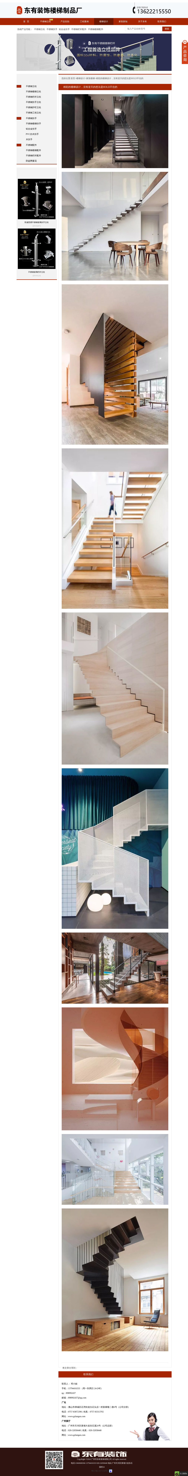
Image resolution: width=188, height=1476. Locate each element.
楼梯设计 (103, 21)
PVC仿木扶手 (32, 134)
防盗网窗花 (31, 161)
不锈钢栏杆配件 (78, 29)
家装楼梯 (90, 78)
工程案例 (84, 21)
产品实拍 (65, 21)
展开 (185, 52)
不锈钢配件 (31, 145)
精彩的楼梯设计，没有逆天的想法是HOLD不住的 (119, 78)
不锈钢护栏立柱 (33, 107)
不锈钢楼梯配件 (95, 29)
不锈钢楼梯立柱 (33, 91)
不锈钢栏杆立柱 (33, 97)
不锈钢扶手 (51, 29)
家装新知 (123, 21)
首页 (73, 78)
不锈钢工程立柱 (33, 113)
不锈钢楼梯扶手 (33, 123)
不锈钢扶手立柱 (33, 102)
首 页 (26, 21)
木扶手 (29, 139)
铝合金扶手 (64, 29)
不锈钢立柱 (45, 21)
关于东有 (142, 21)
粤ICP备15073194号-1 (100, 1471)
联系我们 (161, 21)
